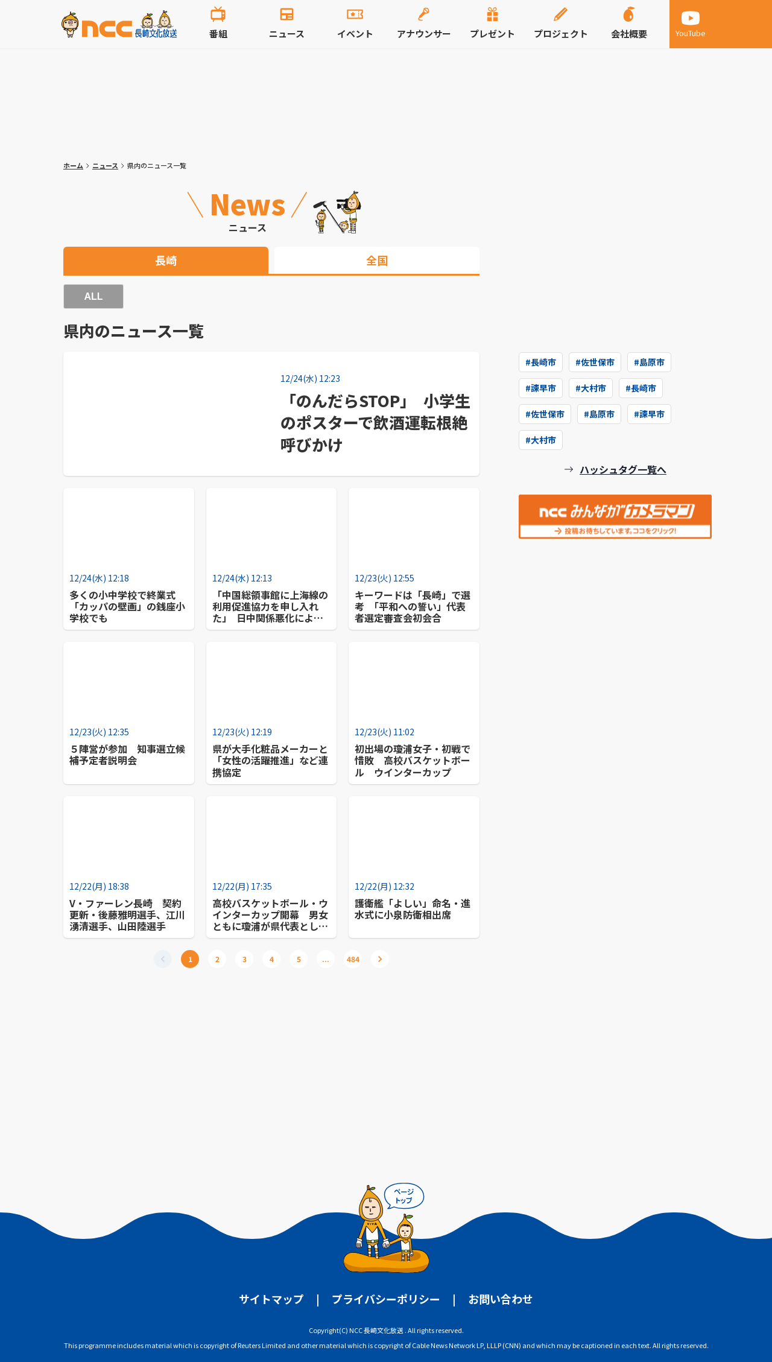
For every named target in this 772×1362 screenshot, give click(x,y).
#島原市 (649, 362)
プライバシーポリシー (386, 1299)
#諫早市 (540, 388)
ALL (93, 296)
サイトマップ (271, 1299)
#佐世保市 (595, 362)
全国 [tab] (377, 260)
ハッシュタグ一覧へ (623, 469)
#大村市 (590, 388)
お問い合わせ (500, 1299)
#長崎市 (540, 362)
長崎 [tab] (166, 260)
